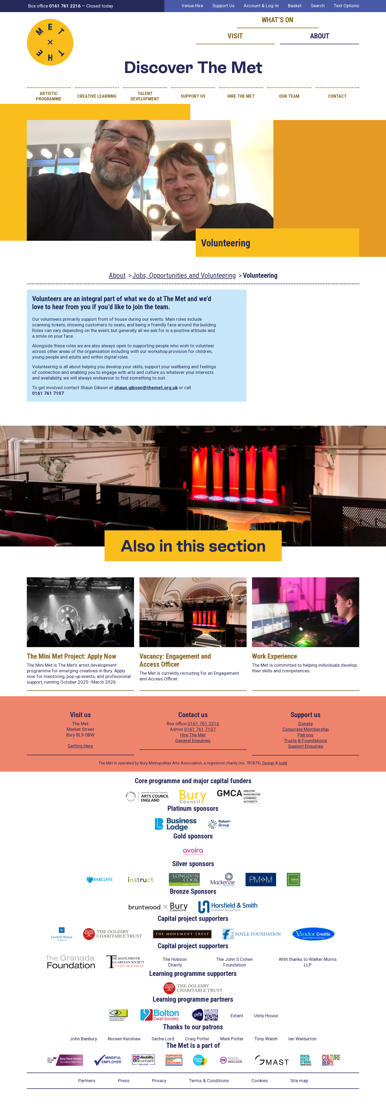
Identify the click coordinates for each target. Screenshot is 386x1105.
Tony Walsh (265, 1038)
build (283, 763)
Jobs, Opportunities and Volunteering (184, 275)
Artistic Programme (48, 96)
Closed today (99, 6)
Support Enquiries (305, 746)
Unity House (266, 1015)
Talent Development (145, 96)
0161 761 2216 (203, 723)
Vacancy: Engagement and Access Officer (175, 660)
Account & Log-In (261, 5)
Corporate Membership (305, 729)
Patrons (305, 735)
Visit (235, 36)
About (319, 36)
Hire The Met (241, 96)
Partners (86, 1080)
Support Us (223, 5)
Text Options (346, 5)
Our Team (289, 96)
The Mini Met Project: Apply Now (71, 656)
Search (318, 5)
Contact (337, 96)
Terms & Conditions (209, 1080)
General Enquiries (192, 740)
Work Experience (274, 656)
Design (268, 763)
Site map (299, 1080)
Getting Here (80, 746)
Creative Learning (96, 96)
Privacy (159, 1080)
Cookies (259, 1080)
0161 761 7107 (200, 729)
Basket (295, 5)
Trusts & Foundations (305, 740)
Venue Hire (192, 5)
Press (123, 1080)
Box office (54, 6)
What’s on (278, 20)
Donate (305, 723)
